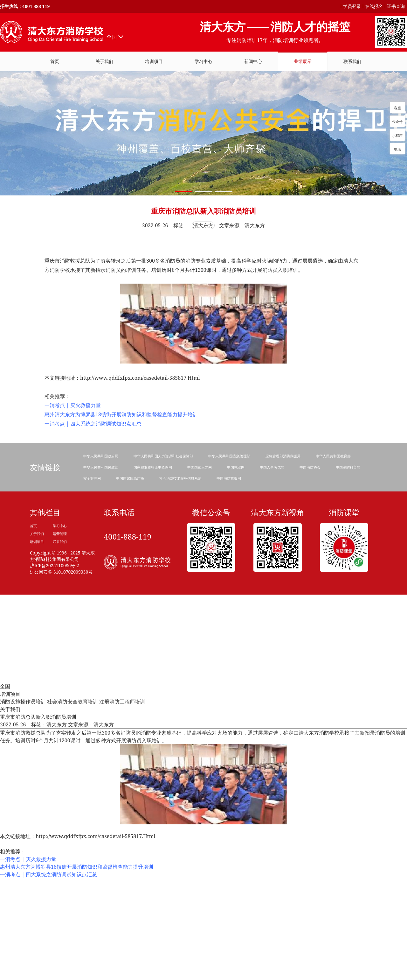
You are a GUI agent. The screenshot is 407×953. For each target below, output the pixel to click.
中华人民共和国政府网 (100, 456)
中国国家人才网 (199, 467)
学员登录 (352, 6)
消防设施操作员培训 (23, 701)
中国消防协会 (310, 467)
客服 (397, 107)
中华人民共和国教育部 (333, 456)
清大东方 (203, 225)
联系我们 (60, 541)
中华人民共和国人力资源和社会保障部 (163, 456)
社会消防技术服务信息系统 (180, 478)
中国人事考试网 (272, 467)
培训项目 (154, 61)
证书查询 (396, 6)
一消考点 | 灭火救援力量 (73, 405)
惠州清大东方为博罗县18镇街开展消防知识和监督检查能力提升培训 (121, 414)
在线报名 (374, 6)
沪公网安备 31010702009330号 (61, 572)
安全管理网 (92, 478)
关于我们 (37, 533)
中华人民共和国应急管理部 (229, 456)
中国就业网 (236, 467)
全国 (112, 36)
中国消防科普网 (348, 467)
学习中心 (60, 525)
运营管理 (60, 533)
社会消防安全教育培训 (72, 701)
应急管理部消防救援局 (283, 456)
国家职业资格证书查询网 (153, 467)
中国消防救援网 (229, 478)
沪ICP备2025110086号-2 (54, 565)
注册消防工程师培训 (122, 701)
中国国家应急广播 (130, 478)
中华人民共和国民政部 (100, 467)
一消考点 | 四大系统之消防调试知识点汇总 (93, 423)
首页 (33, 525)
